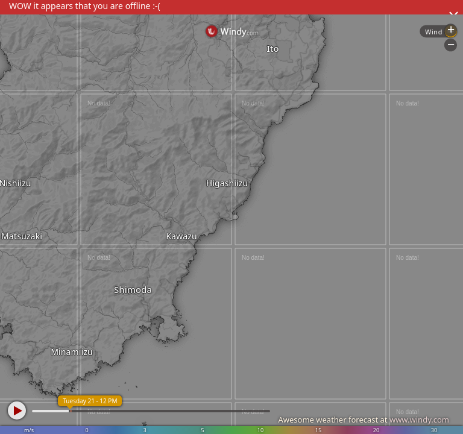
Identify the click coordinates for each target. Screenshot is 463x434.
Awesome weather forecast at (363, 419)
